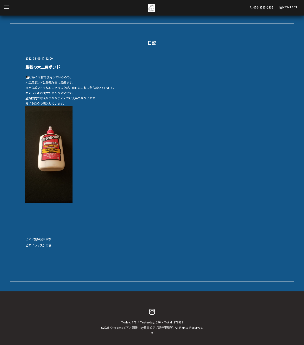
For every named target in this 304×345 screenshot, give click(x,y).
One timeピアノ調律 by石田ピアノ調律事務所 (141, 327)
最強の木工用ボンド (42, 67)
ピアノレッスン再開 (38, 245)
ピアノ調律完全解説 (38, 239)
